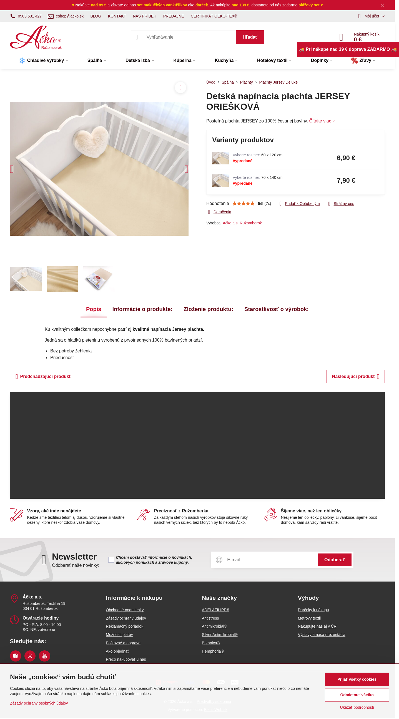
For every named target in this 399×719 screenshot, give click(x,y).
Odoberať (334, 559)
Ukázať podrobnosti (357, 707)
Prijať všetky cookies (357, 679)
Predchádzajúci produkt (43, 376)
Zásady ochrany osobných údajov (39, 703)
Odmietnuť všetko (356, 695)
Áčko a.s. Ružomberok (242, 223)
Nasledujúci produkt (356, 376)
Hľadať (250, 37)
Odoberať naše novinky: (75, 565)
